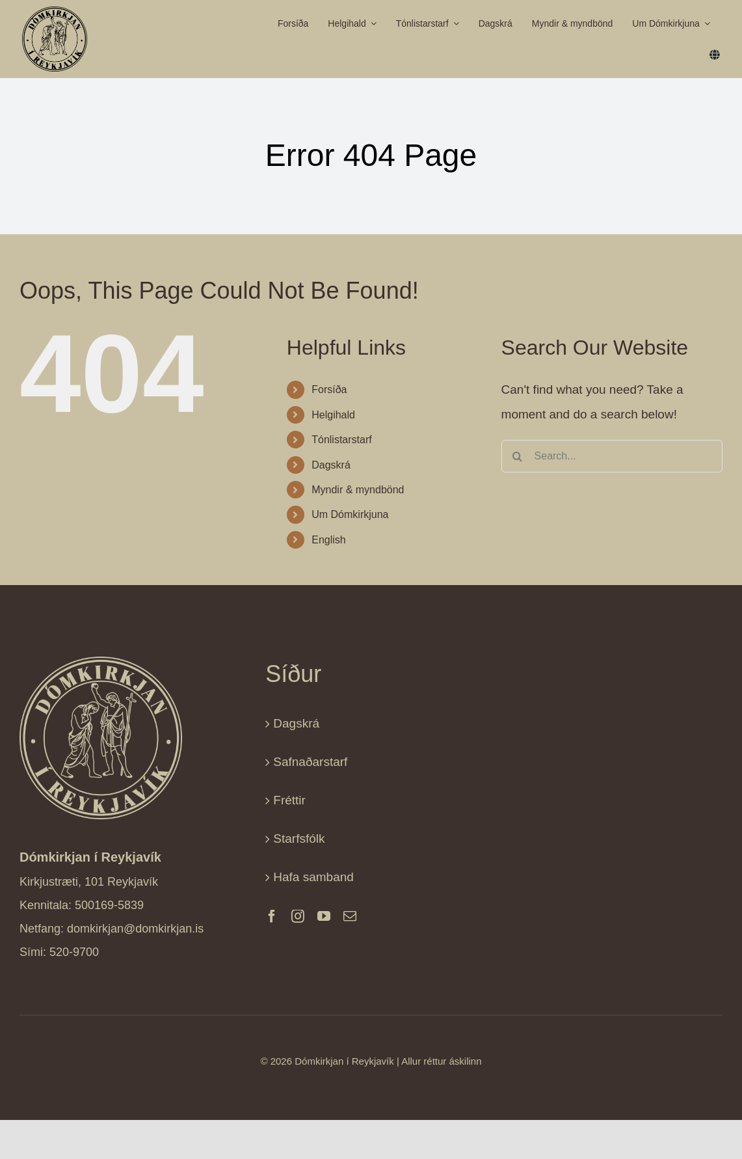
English (328, 539)
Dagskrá (331, 464)
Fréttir (289, 800)
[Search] (517, 456)
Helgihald (333, 414)
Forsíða (329, 389)
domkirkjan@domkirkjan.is (135, 928)
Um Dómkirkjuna (349, 514)
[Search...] (611, 456)
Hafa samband (313, 877)
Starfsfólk (299, 838)
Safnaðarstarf (310, 762)
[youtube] (323, 916)
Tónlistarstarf (341, 439)
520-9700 (74, 952)
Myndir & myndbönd (357, 489)
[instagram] (297, 916)
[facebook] (271, 916)
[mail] (349, 916)
